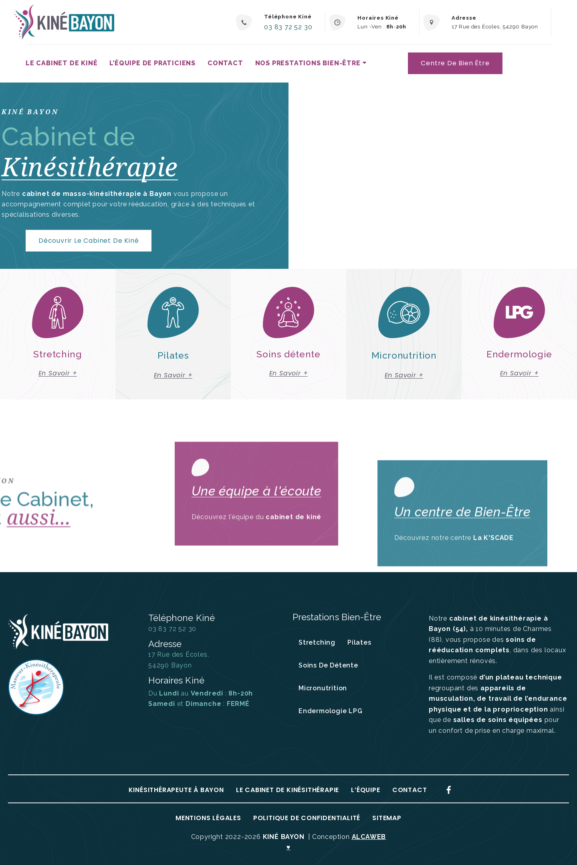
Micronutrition (323, 688)
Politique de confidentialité (306, 818)
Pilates (359, 642)
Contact (225, 63)
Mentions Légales (208, 818)
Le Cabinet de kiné (61, 63)
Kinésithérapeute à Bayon (176, 789)
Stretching (317, 642)
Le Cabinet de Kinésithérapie (287, 789)
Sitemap (386, 818)
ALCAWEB (369, 837)
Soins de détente (328, 665)
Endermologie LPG (331, 711)
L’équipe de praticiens (152, 63)
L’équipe (365, 789)
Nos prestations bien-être (308, 63)
